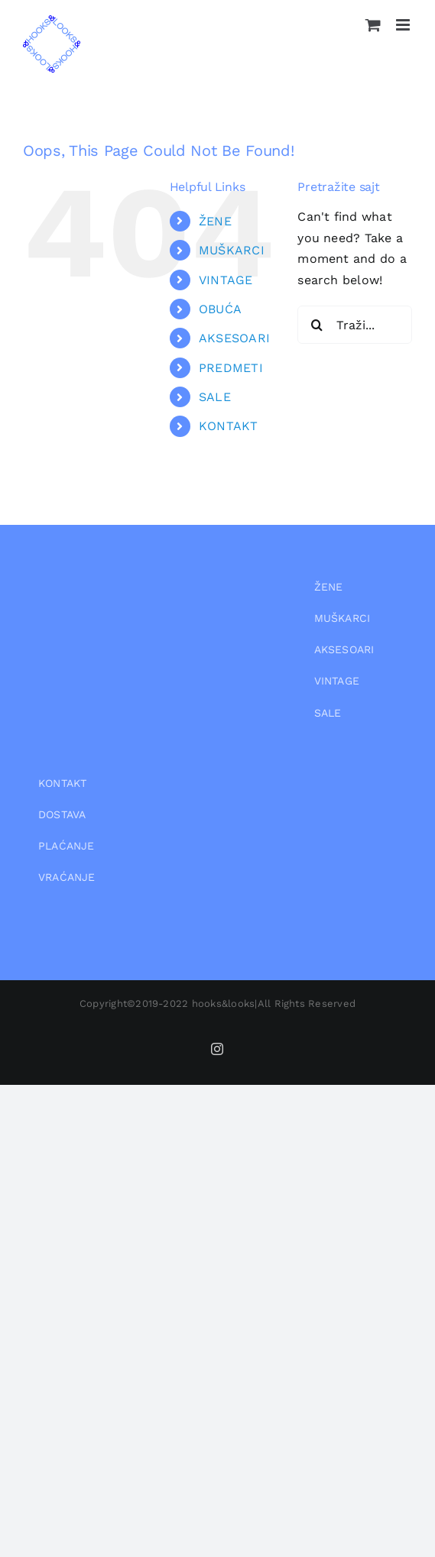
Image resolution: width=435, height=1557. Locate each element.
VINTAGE (226, 280)
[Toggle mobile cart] (373, 25)
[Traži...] (354, 325)
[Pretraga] (316, 325)
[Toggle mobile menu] (404, 25)
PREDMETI (231, 368)
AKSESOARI (234, 338)
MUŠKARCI (232, 250)
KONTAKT (228, 426)
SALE (215, 397)
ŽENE (215, 221)
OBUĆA (220, 309)
